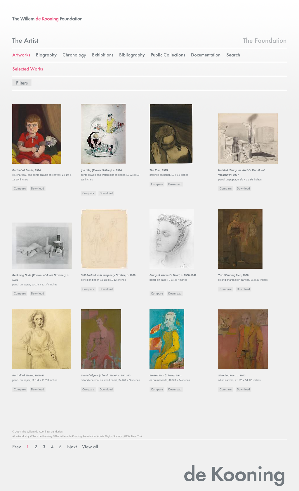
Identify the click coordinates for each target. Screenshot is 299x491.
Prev (16, 447)
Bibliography (132, 55)
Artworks (21, 55)
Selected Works (27, 69)
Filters (22, 83)
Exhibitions (102, 55)
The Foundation (265, 40)
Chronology (74, 55)
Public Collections (168, 55)
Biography (46, 55)
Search (233, 55)
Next (72, 447)
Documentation (205, 55)
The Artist (25, 40)
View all (90, 447)
